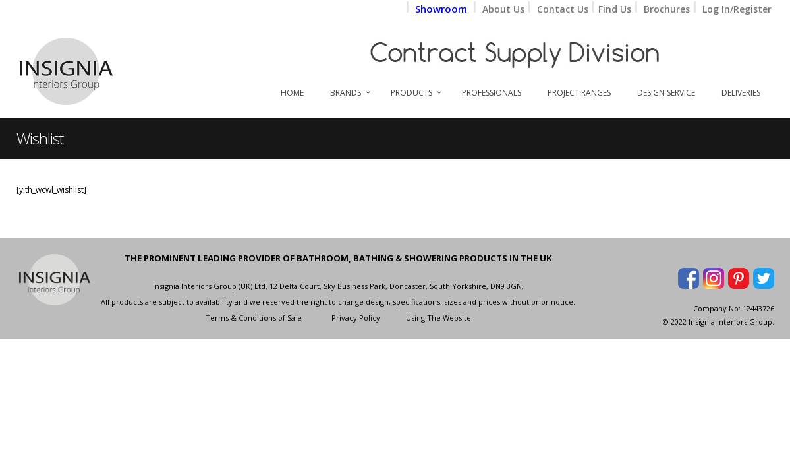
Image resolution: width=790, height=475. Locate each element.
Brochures (666, 9)
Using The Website (438, 318)
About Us (503, 9)
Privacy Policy (355, 318)
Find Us (616, 9)
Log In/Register (737, 9)
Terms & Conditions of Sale (254, 318)
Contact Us (562, 9)
